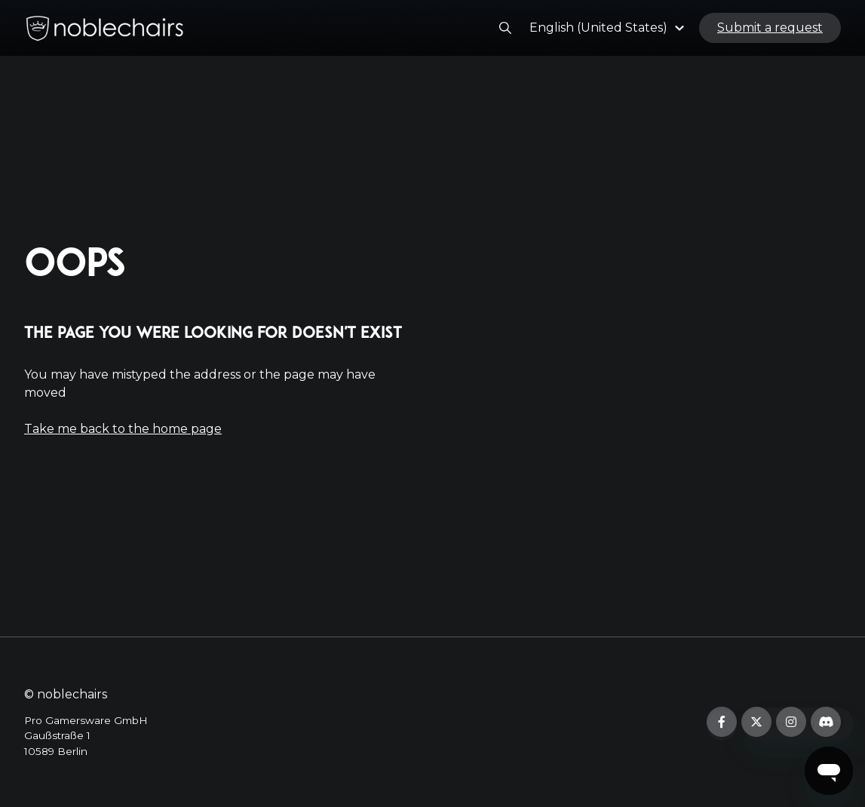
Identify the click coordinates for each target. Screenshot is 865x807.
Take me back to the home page (123, 429)
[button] (609, 33)
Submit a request (770, 33)
